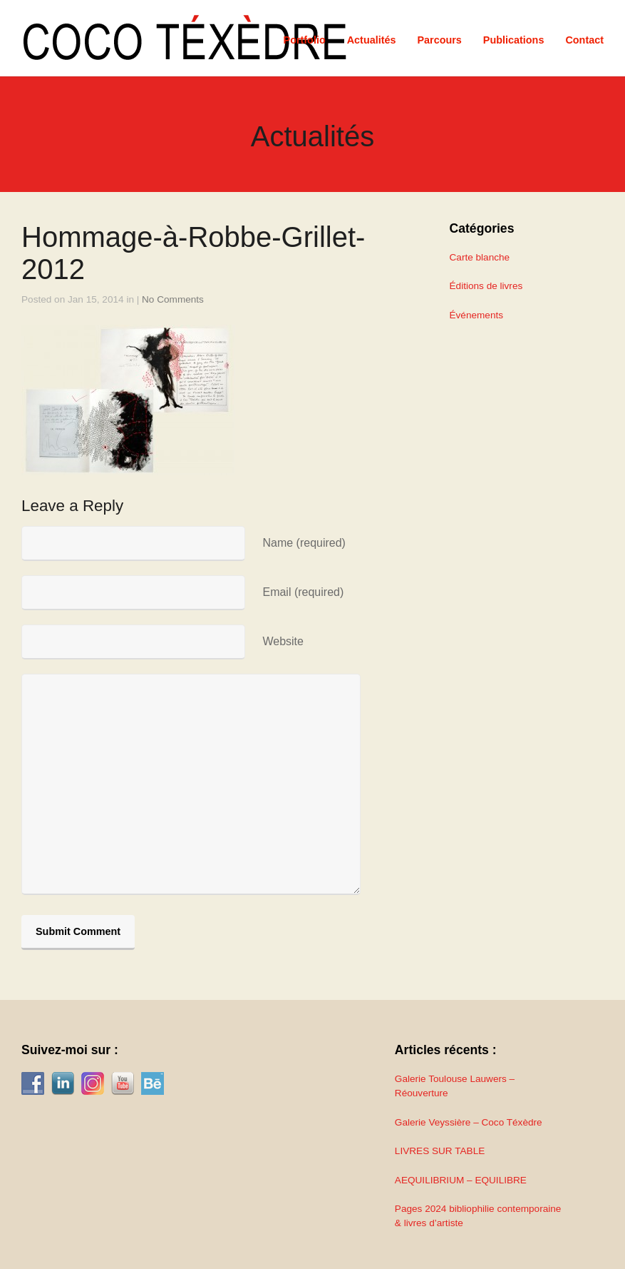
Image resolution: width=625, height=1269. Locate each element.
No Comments (173, 299)
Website (283, 641)
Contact (584, 40)
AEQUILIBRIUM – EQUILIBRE (461, 1180)
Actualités (371, 40)
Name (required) (303, 543)
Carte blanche (480, 257)
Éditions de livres (486, 285)
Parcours (439, 40)
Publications (513, 40)
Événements (477, 315)
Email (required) (303, 592)
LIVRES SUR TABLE (440, 1151)
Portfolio (305, 40)
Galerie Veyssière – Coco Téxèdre (468, 1122)
